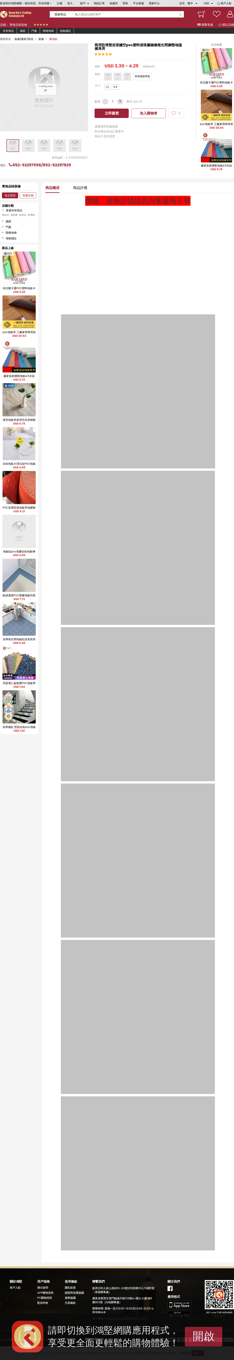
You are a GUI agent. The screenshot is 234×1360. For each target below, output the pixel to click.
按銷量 (14, 215)
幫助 (125, 3)
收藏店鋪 (28, 195)
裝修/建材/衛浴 (23, 39)
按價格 (31, 215)
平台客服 (138, 3)
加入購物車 (148, 113)
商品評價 (80, 187)
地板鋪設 (65, 31)
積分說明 (42, 1288)
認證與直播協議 (74, 1293)
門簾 (34, 31)
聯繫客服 (205, 25)
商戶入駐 (226, 3)
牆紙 (22, 31)
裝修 (41, 39)
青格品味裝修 (18, 25)
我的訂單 (99, 3)
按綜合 (5, 215)
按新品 (22, 215)
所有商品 (8, 31)
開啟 (203, 1336)
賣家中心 (154, 3)
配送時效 (42, 1303)
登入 (70, 3)
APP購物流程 (45, 1293)
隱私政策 (70, 1288)
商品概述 (52, 187)
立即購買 (112, 113)
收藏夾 (114, 3)
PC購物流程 (44, 1298)
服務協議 (70, 1298)
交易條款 (70, 1303)
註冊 (59, 3)
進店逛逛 (10, 195)
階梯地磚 (48, 31)
